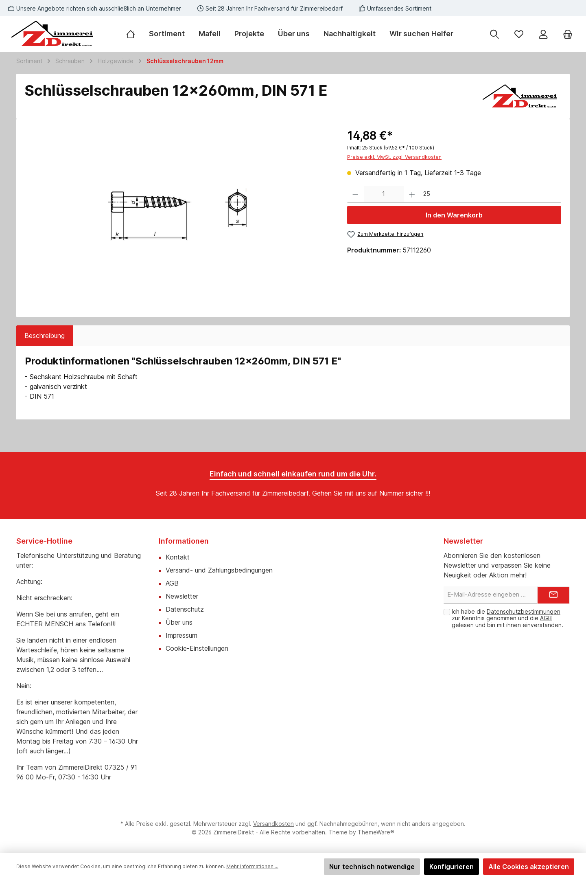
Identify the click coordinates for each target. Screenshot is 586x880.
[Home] (134, 34)
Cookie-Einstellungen (197, 648)
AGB (172, 583)
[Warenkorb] (568, 34)
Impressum (181, 635)
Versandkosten (273, 823)
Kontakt (178, 557)
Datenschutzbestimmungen (523, 611)
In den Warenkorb (454, 215)
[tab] (44, 335)
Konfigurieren (451, 866)
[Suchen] (494, 34)
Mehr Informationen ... (252, 866)
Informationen (184, 541)
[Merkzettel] (519, 34)
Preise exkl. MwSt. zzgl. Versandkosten (394, 157)
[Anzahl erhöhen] (412, 194)
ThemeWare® (376, 832)
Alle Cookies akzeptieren (528, 866)
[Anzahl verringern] (355, 194)
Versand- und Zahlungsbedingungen (219, 570)
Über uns (179, 622)
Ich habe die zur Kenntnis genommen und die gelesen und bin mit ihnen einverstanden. (507, 618)
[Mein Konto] (543, 34)
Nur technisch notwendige (372, 866)
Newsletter (182, 596)
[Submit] (553, 595)
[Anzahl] (383, 194)
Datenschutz (185, 609)
